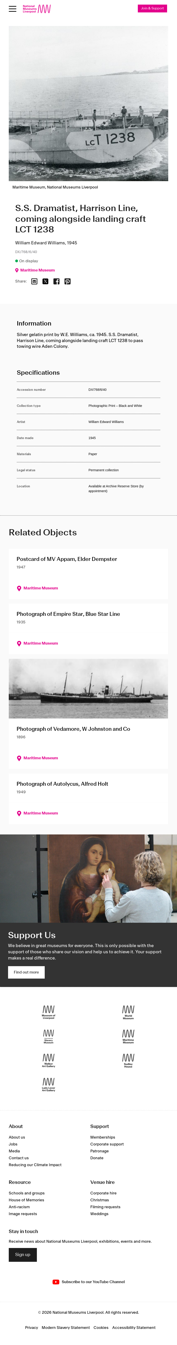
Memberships (102, 1138)
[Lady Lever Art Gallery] (48, 1085)
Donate (96, 1158)
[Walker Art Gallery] (48, 1061)
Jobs (13, 1144)
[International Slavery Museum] (48, 1037)
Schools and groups (27, 1193)
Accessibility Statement (134, 1328)
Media (14, 1151)
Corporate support (107, 1144)
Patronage (99, 1151)
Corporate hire (103, 1193)
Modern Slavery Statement (66, 1328)
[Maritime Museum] (128, 1037)
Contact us (19, 1158)
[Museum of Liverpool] (48, 1013)
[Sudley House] (128, 1061)
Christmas (99, 1200)
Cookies (101, 1328)
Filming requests (105, 1207)
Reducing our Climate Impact (35, 1165)
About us (17, 1138)
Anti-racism (19, 1207)
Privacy (31, 1328)
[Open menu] (12, 9)
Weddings (99, 1214)
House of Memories (26, 1200)
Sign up (22, 1255)
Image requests (23, 1214)
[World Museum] (128, 1013)
